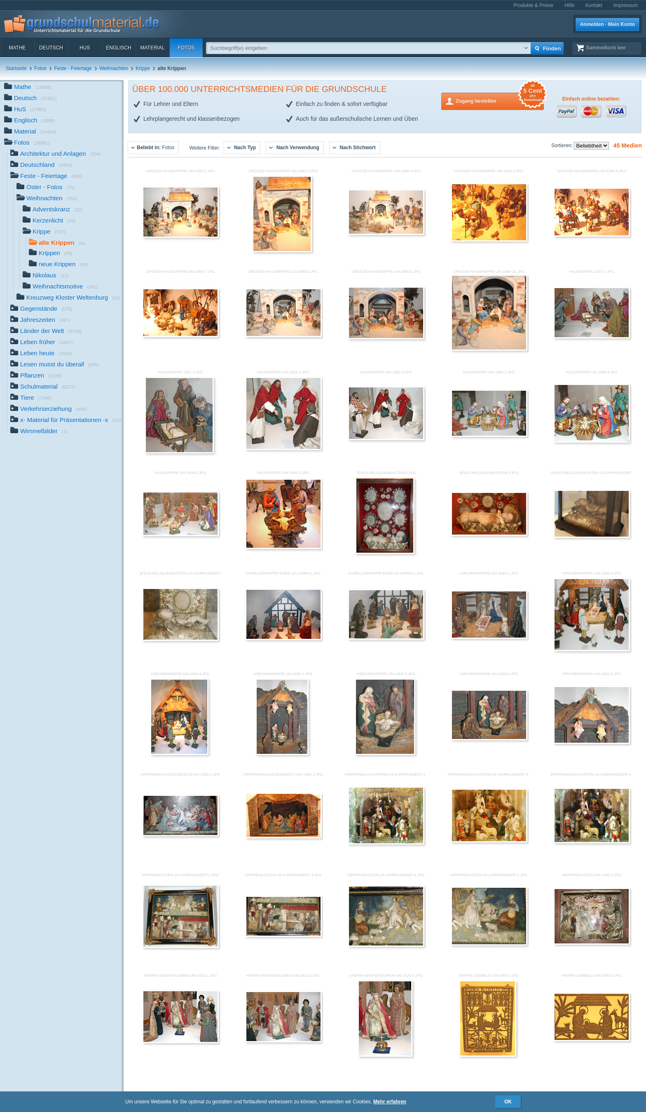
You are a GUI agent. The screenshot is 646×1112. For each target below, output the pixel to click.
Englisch (118, 48)
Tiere (30, 398)
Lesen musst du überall (54, 365)
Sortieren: (562, 145)
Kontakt (593, 5)
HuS (85, 48)
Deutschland (41, 165)
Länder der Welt (46, 331)
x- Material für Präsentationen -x (66, 420)
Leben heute (41, 354)
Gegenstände (41, 309)
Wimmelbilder (39, 432)
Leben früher (41, 343)
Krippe (143, 68)
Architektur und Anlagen (55, 154)
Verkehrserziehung (48, 409)
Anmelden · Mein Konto (607, 24)
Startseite (16, 68)
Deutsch (51, 48)
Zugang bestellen (500, 100)
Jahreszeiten (40, 320)
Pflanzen (36, 376)
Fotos (186, 48)
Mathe (17, 48)
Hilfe (569, 5)
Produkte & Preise (533, 5)
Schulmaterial (42, 387)
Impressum (625, 5)
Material (152, 48)
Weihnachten (113, 68)
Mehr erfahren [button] (389, 1102)
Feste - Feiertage (72, 68)
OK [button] (508, 1102)
